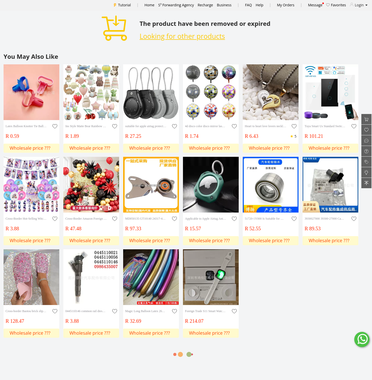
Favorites (336, 5)
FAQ (248, 5)
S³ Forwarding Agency (176, 5)
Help (259, 5)
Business (224, 5)
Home (149, 5)
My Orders (285, 5)
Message (315, 5)
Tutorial (124, 5)
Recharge (205, 5)
